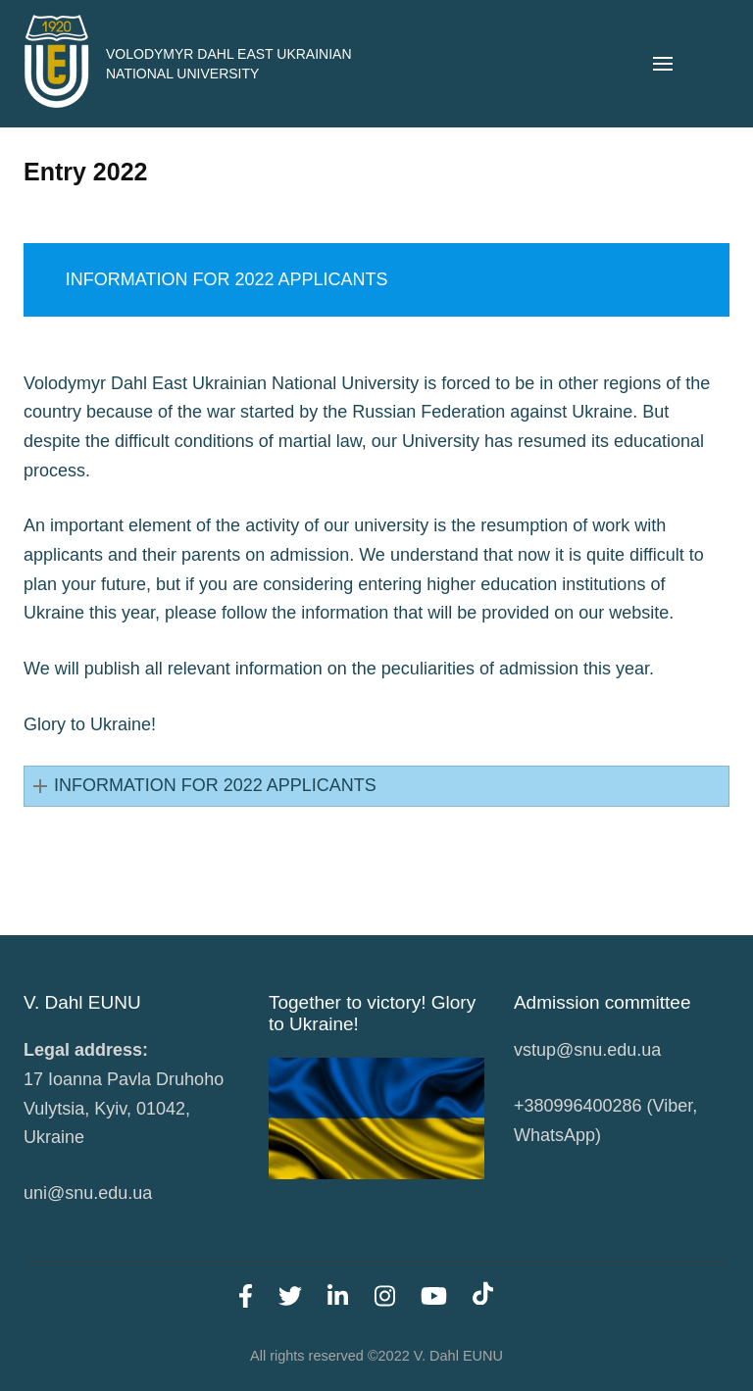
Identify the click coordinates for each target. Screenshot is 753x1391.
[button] (376, 786)
